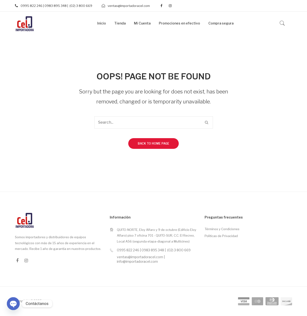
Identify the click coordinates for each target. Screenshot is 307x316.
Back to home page (153, 143)
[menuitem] (101, 23)
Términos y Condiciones (222, 229)
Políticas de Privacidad (221, 236)
